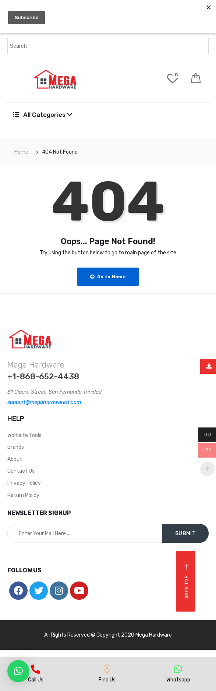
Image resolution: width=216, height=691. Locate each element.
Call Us (35, 680)
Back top (186, 581)
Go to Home (108, 276)
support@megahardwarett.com (44, 402)
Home (21, 152)
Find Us (107, 680)
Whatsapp (178, 680)
